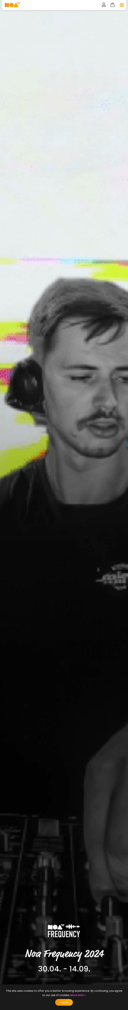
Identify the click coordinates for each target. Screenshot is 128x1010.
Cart (112, 4)
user (103, 4)
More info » (78, 995)
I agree (64, 1002)
